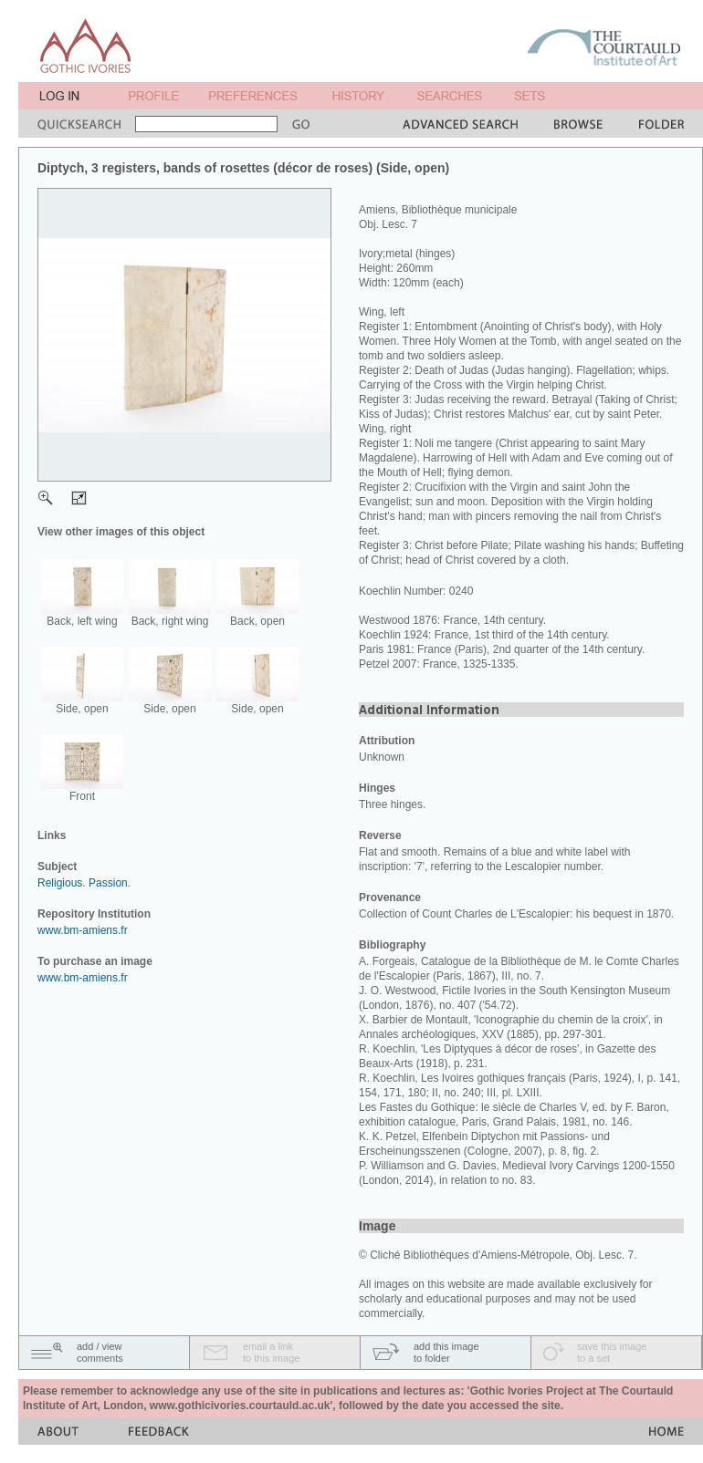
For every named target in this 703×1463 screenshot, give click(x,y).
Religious (59, 883)
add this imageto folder (446, 1352)
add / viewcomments (100, 1352)
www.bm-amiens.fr (82, 930)
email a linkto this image (271, 1352)
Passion (108, 883)
